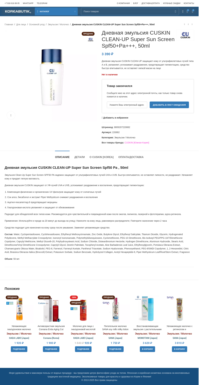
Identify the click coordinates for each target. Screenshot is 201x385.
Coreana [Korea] (51, 338)
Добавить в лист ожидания (169, 105)
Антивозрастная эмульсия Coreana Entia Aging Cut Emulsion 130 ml (51, 329)
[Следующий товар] (192, 24)
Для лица (21, 24)
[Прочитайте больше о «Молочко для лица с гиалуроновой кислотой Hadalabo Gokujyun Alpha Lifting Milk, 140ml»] (83, 349)
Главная (9, 24)
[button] (147, 349)
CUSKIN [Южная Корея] (137, 142)
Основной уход (37, 24)
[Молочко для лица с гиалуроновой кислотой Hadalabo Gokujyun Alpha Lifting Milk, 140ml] (83, 308)
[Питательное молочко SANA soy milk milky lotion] (115, 308)
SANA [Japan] (115, 338)
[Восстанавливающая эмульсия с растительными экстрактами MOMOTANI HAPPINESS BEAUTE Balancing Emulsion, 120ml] (147, 308)
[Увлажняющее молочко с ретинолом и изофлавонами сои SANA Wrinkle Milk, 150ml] (179, 308)
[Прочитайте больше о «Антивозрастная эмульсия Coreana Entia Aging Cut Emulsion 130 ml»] (51, 349)
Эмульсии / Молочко (58, 24)
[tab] (62, 155)
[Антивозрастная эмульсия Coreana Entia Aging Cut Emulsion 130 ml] (51, 308)
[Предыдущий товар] (184, 24)
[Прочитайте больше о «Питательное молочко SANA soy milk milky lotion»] (115, 349)
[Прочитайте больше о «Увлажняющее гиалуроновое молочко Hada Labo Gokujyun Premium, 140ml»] (19, 349)
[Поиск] (130, 11)
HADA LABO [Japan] (19, 338)
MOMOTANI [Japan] (147, 338)
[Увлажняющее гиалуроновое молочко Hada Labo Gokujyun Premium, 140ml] (19, 308)
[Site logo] (18, 11)
